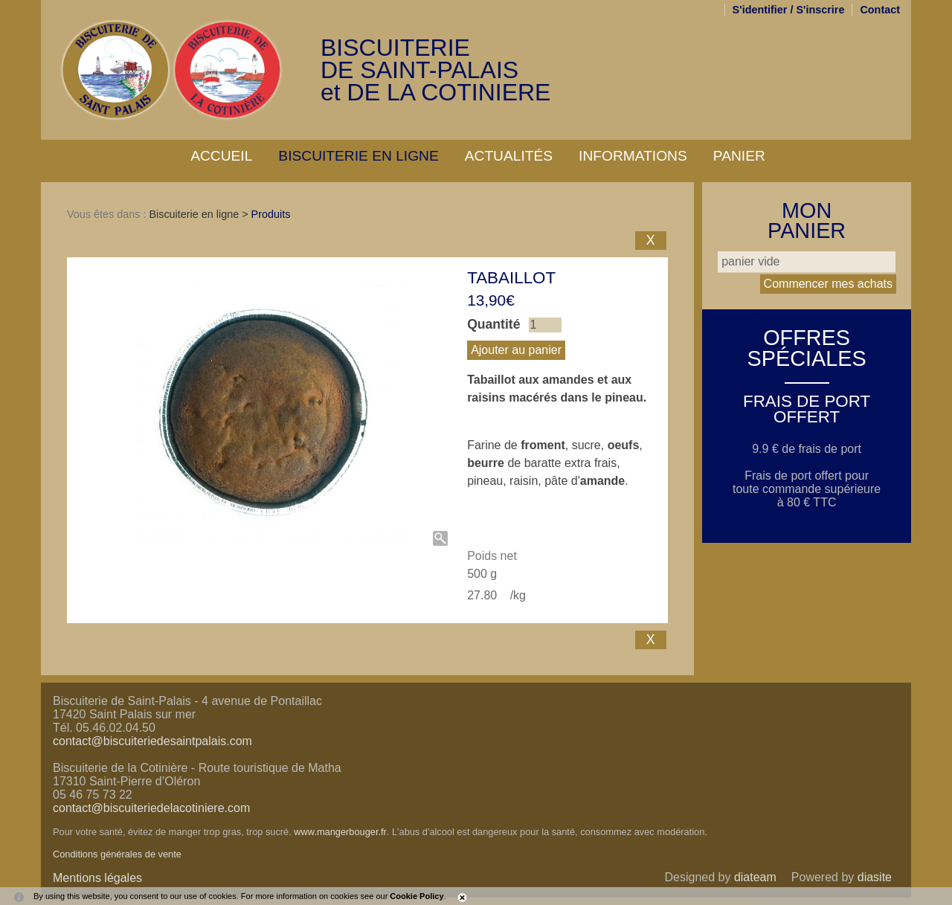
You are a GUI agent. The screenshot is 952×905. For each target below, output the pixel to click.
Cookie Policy (416, 896)
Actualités (509, 156)
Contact (880, 10)
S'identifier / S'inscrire (789, 10)
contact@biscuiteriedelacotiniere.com (151, 808)
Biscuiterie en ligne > (200, 214)
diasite (875, 877)
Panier (739, 156)
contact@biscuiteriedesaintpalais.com (152, 741)
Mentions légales (97, 878)
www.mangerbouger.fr (340, 831)
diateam (755, 877)
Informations (633, 156)
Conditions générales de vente (117, 854)
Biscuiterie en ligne (358, 156)
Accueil (221, 156)
